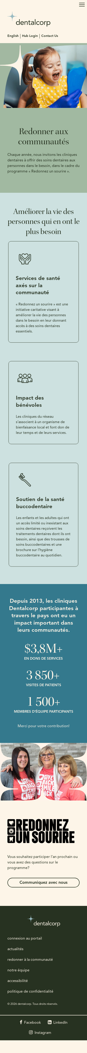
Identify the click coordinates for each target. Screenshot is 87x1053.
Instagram (43, 1033)
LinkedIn (60, 1023)
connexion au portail (24, 938)
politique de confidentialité (30, 992)
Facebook (32, 1023)
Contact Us (49, 36)
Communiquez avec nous (43, 883)
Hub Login (30, 36)
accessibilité (17, 981)
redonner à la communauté (30, 960)
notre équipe (18, 970)
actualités (15, 949)
